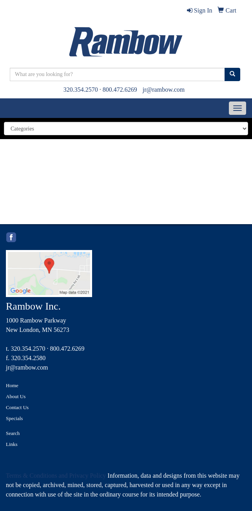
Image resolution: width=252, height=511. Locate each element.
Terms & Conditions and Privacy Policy (56, 475)
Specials (14, 418)
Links (12, 444)
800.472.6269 (120, 89)
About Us (15, 396)
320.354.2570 (80, 89)
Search (13, 433)
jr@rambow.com (164, 89)
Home (12, 385)
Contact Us (17, 407)
